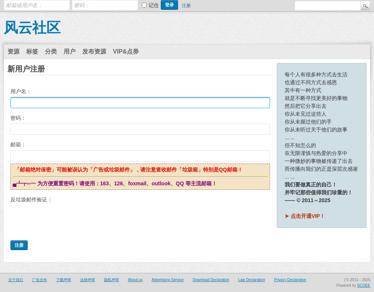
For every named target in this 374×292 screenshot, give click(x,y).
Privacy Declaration (290, 280)
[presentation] (67, 219)
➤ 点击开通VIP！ (305, 216)
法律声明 (87, 280)
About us (135, 280)
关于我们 (15, 280)
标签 (32, 51)
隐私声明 (111, 280)
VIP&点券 (126, 51)
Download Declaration (211, 280)
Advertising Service (167, 280)
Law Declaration (251, 280)
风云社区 (32, 28)
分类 (51, 51)
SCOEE (363, 285)
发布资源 (94, 51)
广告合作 (39, 280)
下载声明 (63, 280)
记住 (153, 5)
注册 (186, 5)
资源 (13, 51)
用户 (70, 51)
